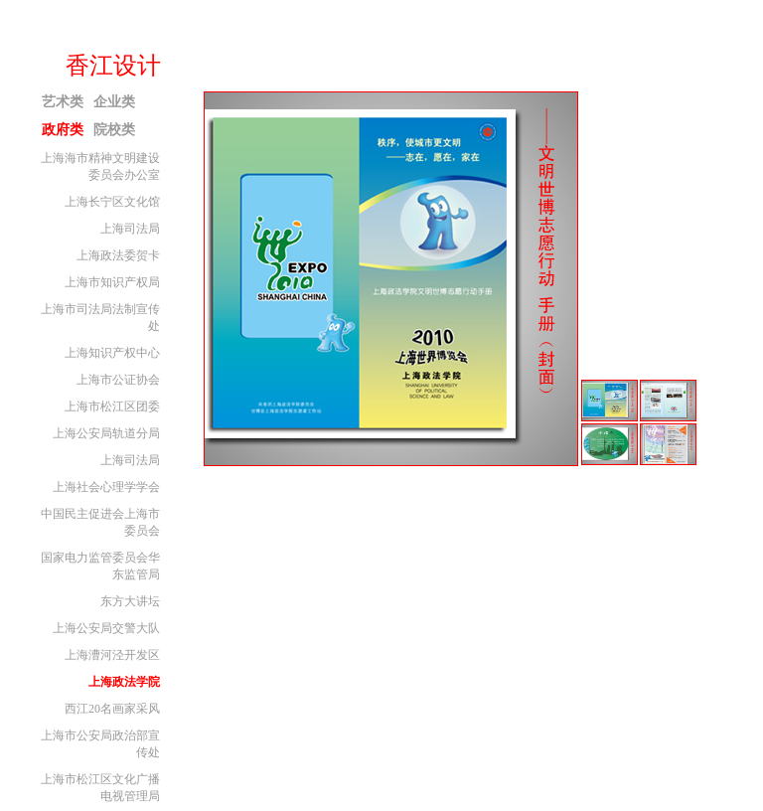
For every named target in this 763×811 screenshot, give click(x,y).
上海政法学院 (124, 682)
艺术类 (62, 101)
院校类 (114, 129)
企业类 (114, 101)
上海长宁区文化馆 (112, 202)
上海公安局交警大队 (106, 628)
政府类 (62, 129)
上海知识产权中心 (112, 353)
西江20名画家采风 (112, 709)
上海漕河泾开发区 (112, 655)
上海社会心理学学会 (106, 487)
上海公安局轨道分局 (106, 433)
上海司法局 (130, 229)
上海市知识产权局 (112, 282)
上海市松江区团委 (112, 406)
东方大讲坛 (130, 601)
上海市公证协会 (118, 380)
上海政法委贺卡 (118, 255)
